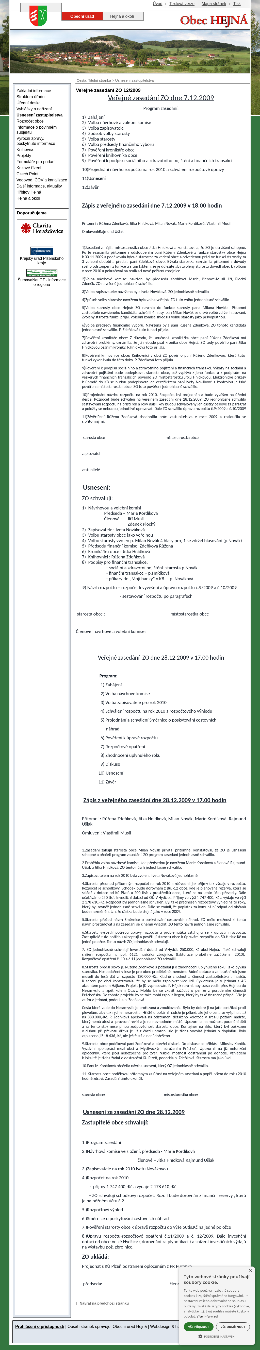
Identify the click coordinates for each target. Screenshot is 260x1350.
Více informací (207, 1316)
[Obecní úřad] (82, 16)
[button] (217, 1336)
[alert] (217, 1306)
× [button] (250, 1271)
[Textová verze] (182, 4)
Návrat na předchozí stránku (104, 1303)
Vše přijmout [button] (198, 1327)
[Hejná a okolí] (123, 16)
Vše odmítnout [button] (233, 1327)
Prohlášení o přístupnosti (39, 1326)
